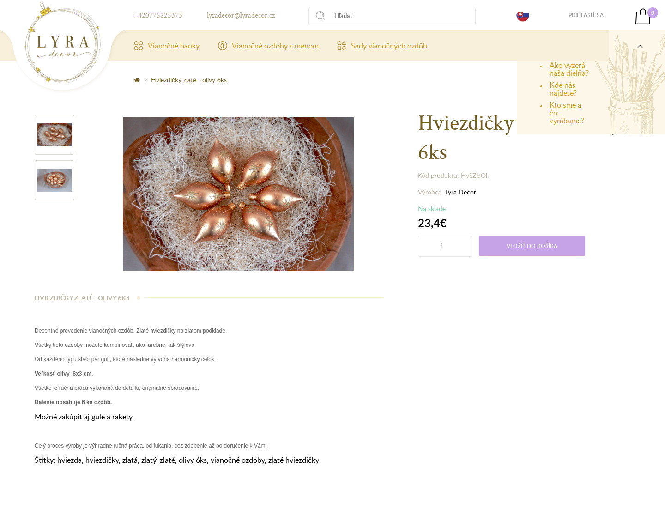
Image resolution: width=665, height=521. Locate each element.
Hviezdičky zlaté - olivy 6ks (189, 79)
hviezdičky (102, 460)
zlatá (130, 460)
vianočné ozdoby (238, 460)
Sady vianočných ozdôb (382, 46)
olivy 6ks (193, 460)
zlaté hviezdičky (293, 460)
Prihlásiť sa (586, 15)
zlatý (148, 460)
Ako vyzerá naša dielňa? (569, 69)
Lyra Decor (460, 192)
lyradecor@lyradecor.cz (241, 15)
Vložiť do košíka (532, 246)
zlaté (167, 460)
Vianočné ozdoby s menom (268, 46)
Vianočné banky (167, 46)
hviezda (69, 460)
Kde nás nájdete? (563, 89)
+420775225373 (158, 15)
